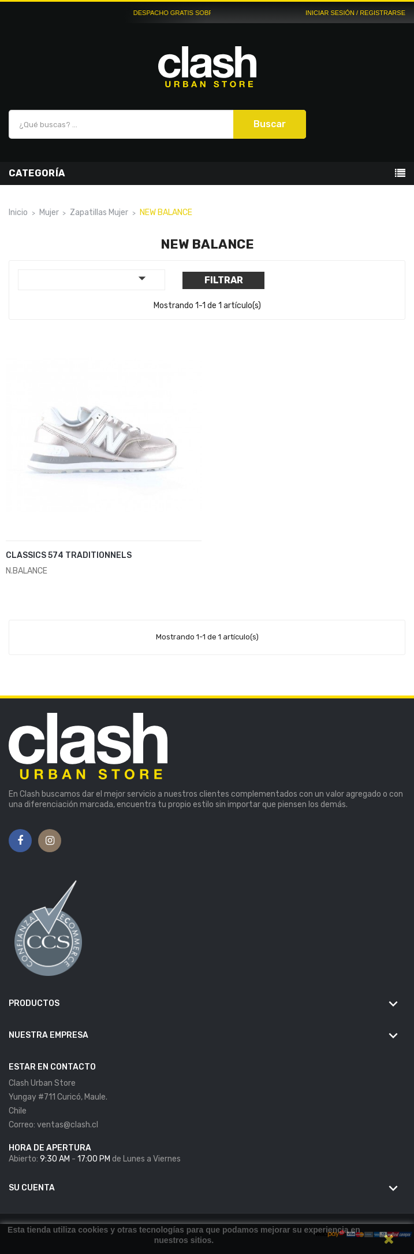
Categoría (37, 173)
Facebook (20, 841)
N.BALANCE (26, 571)
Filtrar (223, 280)
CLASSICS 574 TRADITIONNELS (69, 555)
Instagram (50, 841)
